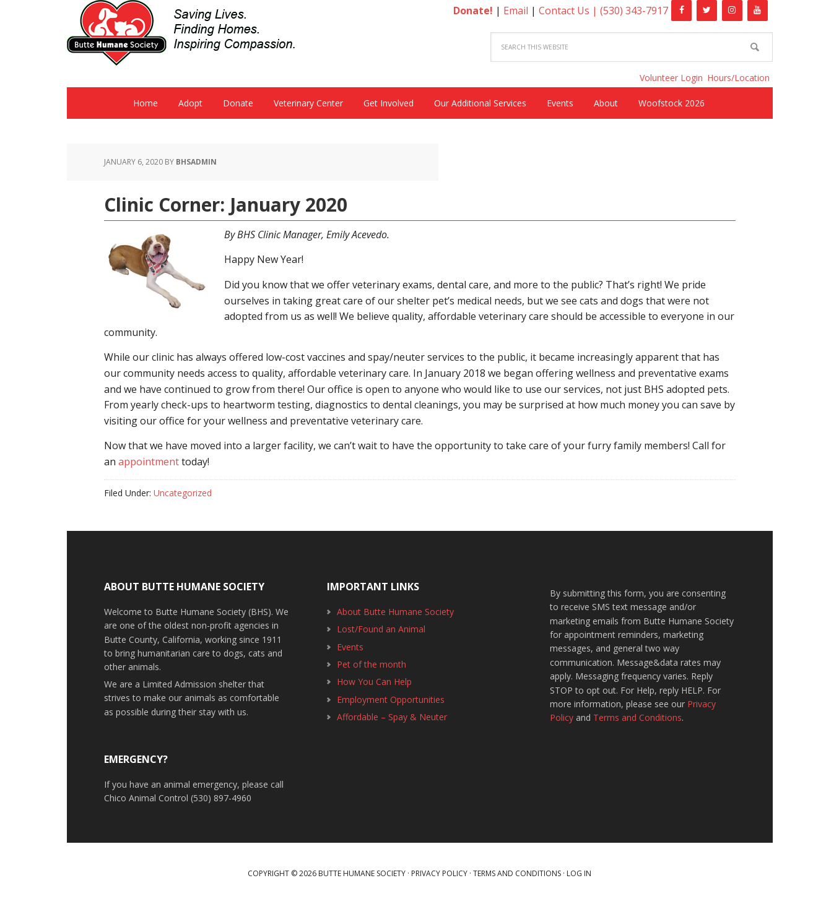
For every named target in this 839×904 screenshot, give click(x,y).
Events (350, 647)
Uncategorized (183, 493)
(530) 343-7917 (634, 10)
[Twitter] (707, 10)
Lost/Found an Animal (381, 629)
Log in (579, 873)
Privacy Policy (439, 873)
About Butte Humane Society (395, 612)
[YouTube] (757, 10)
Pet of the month (371, 664)
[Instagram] (732, 10)
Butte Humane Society (191, 35)
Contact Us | (569, 10)
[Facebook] (681, 10)
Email (515, 10)
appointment (148, 461)
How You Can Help (374, 681)
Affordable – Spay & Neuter (392, 717)
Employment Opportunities (391, 699)
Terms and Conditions (637, 717)
